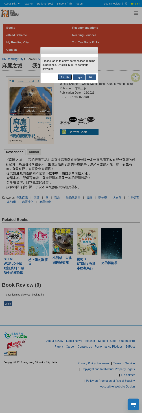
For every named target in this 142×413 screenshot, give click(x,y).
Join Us (65, 77)
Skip (90, 77)
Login (79, 77)
